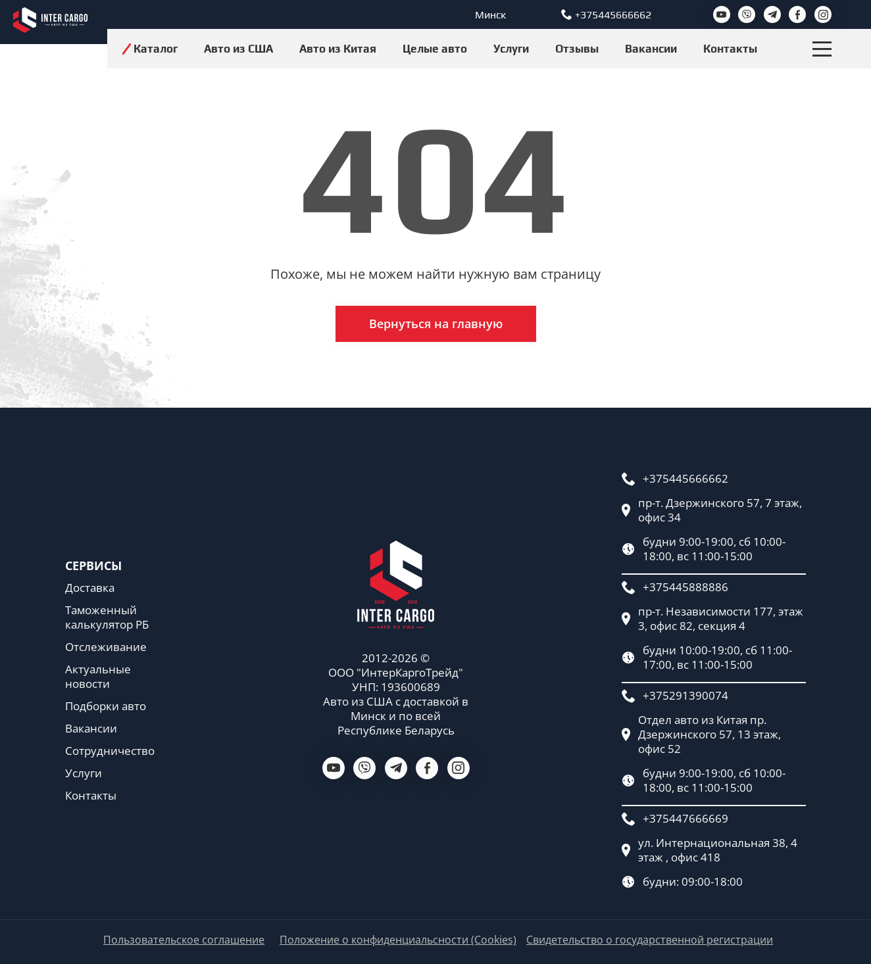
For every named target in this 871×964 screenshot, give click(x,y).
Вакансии (651, 48)
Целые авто (435, 48)
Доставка (89, 588)
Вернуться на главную (436, 323)
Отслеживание (106, 647)
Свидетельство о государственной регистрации (649, 940)
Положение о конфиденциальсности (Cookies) (398, 940)
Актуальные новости (98, 676)
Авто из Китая (337, 48)
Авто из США (238, 48)
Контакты (730, 48)
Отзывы (577, 48)
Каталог (156, 48)
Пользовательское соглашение (183, 940)
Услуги (511, 48)
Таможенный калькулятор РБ (107, 617)
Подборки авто (105, 706)
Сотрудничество (110, 751)
